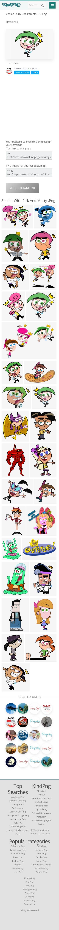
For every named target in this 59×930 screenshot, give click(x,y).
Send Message (22, 72)
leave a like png (18, 811)
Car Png (29, 882)
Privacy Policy (41, 805)
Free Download (22, 188)
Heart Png (17, 872)
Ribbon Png (17, 861)
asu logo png (17, 797)
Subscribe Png (18, 846)
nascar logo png (18, 819)
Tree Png (41, 853)
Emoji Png (29, 893)
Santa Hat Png (18, 853)
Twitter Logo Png (17, 849)
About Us (41, 790)
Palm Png (41, 846)
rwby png (17, 822)
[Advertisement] (29, 107)
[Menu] (52, 5)
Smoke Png (41, 857)
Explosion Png (41, 868)
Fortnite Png (41, 872)
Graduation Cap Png (41, 864)
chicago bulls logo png (18, 815)
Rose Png (17, 857)
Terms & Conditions (41, 798)
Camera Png (41, 849)
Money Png (29, 878)
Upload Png (41, 809)
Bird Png (30, 885)
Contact (41, 794)
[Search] (42, 5)
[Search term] (37, 5)
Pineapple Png (30, 889)
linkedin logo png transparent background (17, 804)
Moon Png (41, 861)
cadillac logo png (17, 826)
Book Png (29, 896)
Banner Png (29, 904)
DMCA (35, 72)
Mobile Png (17, 868)
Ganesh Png (29, 900)
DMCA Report (41, 801)
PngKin (17, 864)
